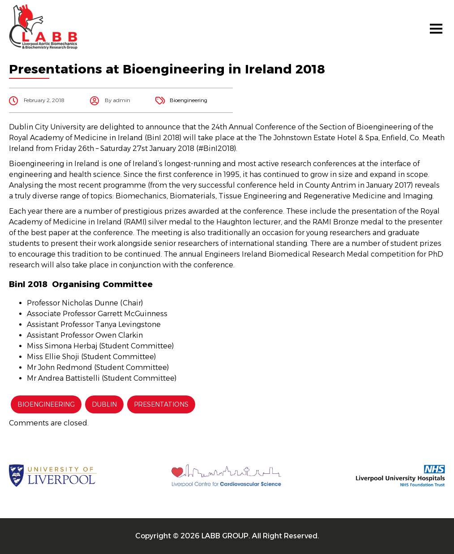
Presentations (161, 404)
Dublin (104, 404)
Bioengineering (188, 100)
